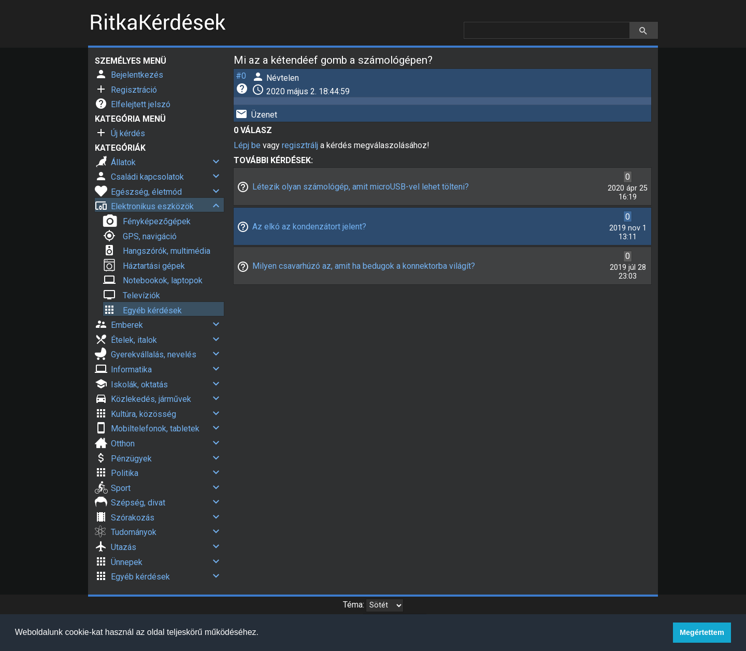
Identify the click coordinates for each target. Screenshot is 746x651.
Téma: (353, 605)
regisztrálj (300, 145)
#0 (241, 76)
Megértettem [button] (702, 632)
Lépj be (247, 145)
